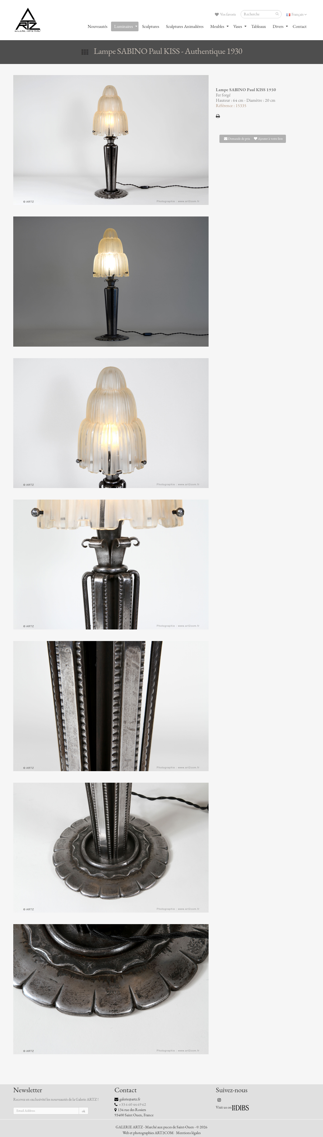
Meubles (217, 26)
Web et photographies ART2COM (148, 1133)
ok (83, 1111)
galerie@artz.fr (129, 1099)
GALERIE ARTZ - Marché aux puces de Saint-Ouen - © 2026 (161, 1127)
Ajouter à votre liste (268, 139)
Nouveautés (97, 26)
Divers (278, 26)
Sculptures (150, 26)
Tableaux (258, 26)
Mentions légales (188, 1133)
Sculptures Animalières (185, 26)
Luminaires (123, 26)
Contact (300, 26)
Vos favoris (225, 14)
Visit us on (224, 1107)
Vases (237, 26)
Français (296, 14)
